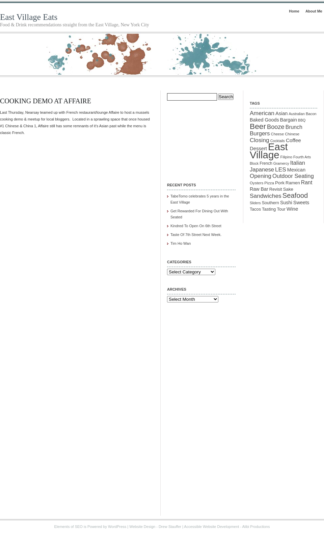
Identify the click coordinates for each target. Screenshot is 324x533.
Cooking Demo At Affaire (45, 101)
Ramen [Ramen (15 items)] (293, 182)
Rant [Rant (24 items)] (306, 182)
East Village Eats (28, 17)
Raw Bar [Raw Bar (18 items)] (259, 189)
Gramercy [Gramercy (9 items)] (281, 163)
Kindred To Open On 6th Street (195, 226)
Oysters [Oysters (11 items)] (256, 183)
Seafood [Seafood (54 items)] (295, 195)
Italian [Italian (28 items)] (297, 163)
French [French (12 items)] (266, 163)
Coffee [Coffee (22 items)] (293, 140)
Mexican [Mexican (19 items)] (296, 169)
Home (294, 11)
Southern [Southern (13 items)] (270, 203)
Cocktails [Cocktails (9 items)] (277, 141)
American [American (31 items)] (262, 113)
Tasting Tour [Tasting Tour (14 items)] (274, 209)
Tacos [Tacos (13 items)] (255, 209)
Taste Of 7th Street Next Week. (195, 235)
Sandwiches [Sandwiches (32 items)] (265, 195)
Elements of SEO (68, 527)
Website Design (142, 527)
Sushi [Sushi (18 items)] (286, 202)
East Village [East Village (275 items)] (269, 150)
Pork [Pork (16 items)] (280, 182)
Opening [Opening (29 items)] (260, 176)
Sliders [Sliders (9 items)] (255, 203)
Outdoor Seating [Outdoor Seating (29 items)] (293, 176)
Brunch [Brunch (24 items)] (294, 127)
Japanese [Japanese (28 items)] (262, 169)
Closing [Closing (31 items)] (259, 140)
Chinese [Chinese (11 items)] (292, 134)
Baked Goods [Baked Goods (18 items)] (264, 120)
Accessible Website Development (211, 527)
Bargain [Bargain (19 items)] (288, 120)
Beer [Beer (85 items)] (258, 126)
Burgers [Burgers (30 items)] (260, 133)
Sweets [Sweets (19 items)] (301, 202)
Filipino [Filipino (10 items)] (286, 157)
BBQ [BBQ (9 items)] (302, 120)
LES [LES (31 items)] (280, 169)
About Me (313, 11)
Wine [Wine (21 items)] (292, 209)
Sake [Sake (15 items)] (288, 189)
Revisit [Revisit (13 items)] (275, 189)
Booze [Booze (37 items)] (276, 127)
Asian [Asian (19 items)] (281, 113)
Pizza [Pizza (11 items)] (269, 183)
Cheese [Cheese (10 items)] (277, 134)
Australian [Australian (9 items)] (296, 114)
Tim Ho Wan (180, 243)
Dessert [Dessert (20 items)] (258, 148)
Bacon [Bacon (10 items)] (311, 114)
